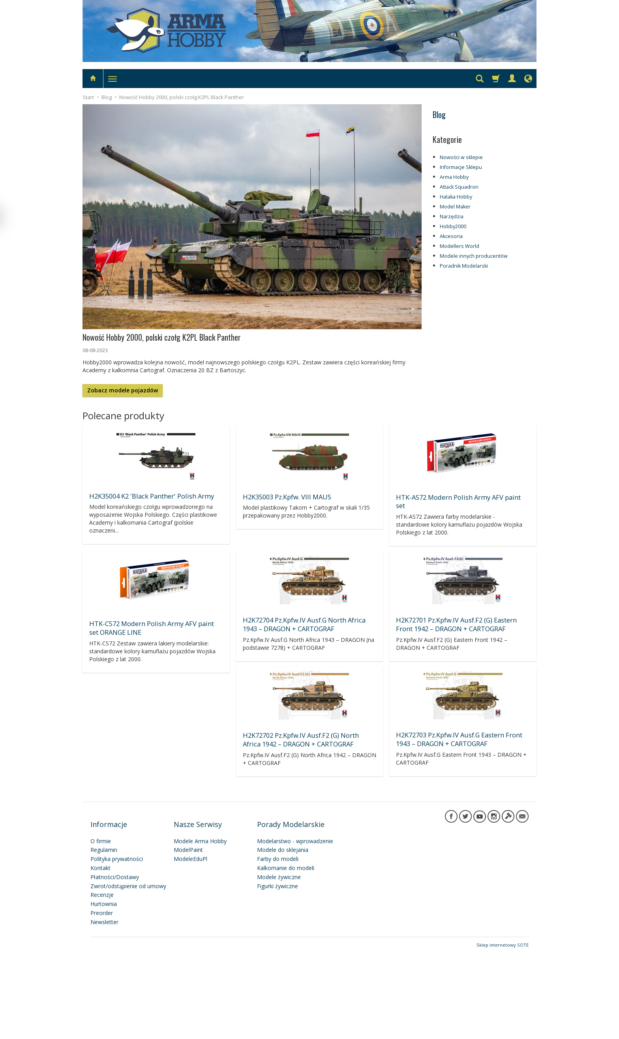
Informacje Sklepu (461, 167)
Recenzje (102, 981)
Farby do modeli (277, 945)
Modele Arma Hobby (200, 927)
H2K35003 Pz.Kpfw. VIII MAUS (286, 496)
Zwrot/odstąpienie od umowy (128, 972)
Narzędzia (451, 216)
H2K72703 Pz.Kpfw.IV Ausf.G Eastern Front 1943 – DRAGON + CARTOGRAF (304, 837)
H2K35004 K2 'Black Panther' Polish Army (149, 495)
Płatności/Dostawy (114, 963)
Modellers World (459, 246)
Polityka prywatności (116, 945)
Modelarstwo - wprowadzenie (295, 927)
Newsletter (104, 1008)
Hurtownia (103, 990)
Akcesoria (451, 236)
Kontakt (100, 954)
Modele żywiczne (279, 963)
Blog (439, 114)
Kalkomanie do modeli (285, 954)
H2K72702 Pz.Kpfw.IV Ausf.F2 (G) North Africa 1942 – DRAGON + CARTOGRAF (154, 838)
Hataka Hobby (456, 196)
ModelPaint (188, 936)
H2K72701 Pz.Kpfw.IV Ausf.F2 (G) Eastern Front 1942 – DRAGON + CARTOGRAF (455, 725)
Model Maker (455, 206)
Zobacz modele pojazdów (122, 390)
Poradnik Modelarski (464, 266)
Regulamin (103, 936)
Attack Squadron (459, 187)
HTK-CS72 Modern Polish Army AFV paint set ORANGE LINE (308, 616)
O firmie (100, 927)
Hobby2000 (453, 226)
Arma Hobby (454, 177)
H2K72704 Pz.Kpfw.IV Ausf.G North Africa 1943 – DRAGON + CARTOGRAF (455, 613)
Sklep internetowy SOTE (502, 1031)
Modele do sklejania (282, 936)
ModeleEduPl (190, 945)
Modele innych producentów (474, 256)
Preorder (101, 999)
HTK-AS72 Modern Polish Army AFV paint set (461, 496)
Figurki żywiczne (277, 972)
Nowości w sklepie (461, 157)
